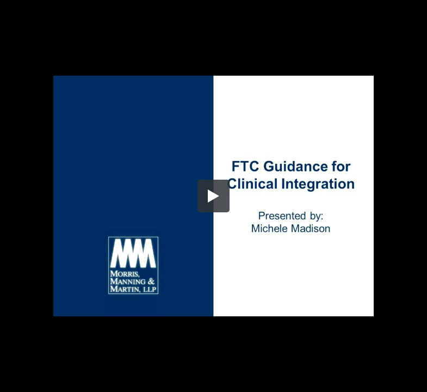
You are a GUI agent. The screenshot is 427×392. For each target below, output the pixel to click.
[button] (213, 196)
